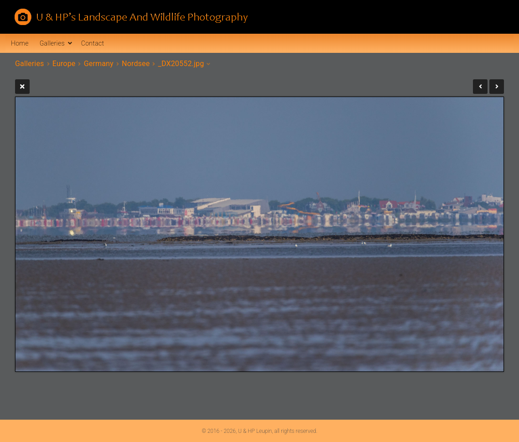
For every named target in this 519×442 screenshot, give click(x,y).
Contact (92, 43)
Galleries (52, 43)
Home (20, 43)
